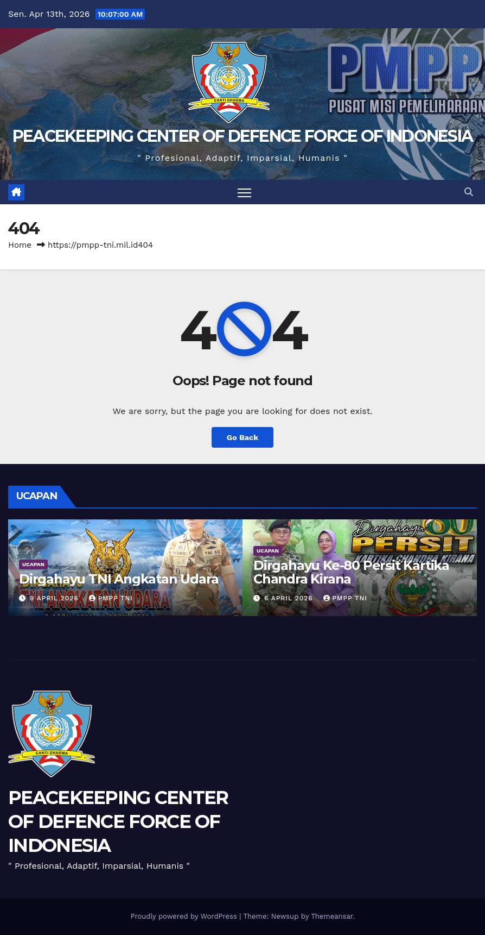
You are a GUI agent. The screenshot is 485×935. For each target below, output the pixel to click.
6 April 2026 (290, 598)
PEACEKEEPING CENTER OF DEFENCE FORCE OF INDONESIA (242, 136)
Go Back (242, 437)
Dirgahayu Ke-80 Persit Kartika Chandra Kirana (351, 572)
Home (19, 245)
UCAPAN (33, 564)
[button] (468, 192)
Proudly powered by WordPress (184, 916)
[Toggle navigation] (244, 192)
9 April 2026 (55, 598)
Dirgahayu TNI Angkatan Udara (118, 579)
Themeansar (332, 916)
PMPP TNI (111, 598)
